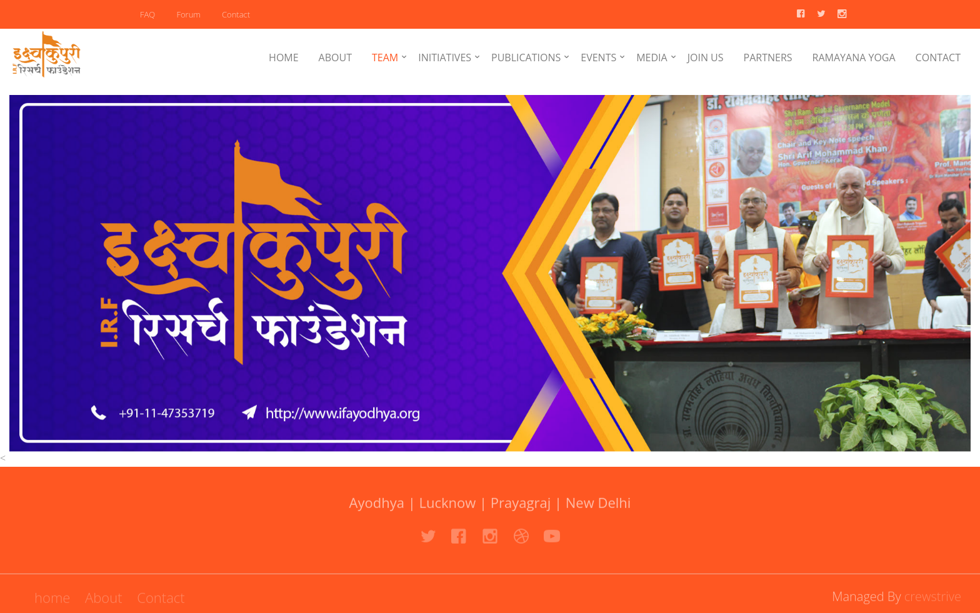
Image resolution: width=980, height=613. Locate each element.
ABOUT (335, 57)
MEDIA (651, 57)
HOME (284, 57)
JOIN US (706, 57)
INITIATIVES (444, 57)
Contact (236, 14)
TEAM (385, 57)
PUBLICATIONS (526, 57)
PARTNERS (768, 57)
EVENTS (598, 57)
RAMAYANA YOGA (854, 57)
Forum (188, 14)
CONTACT (938, 57)
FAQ (147, 14)
